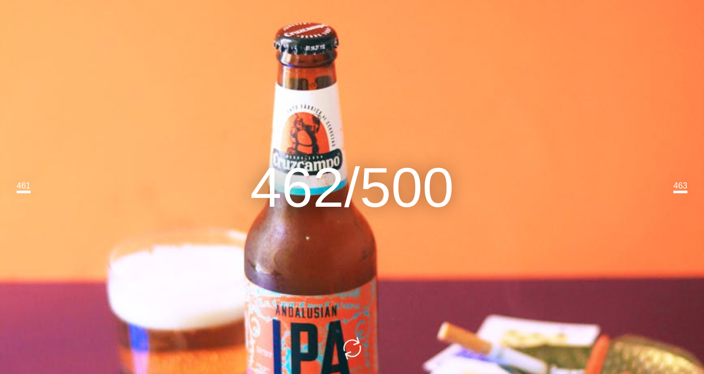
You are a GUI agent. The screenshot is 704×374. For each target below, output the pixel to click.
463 (680, 185)
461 (24, 185)
